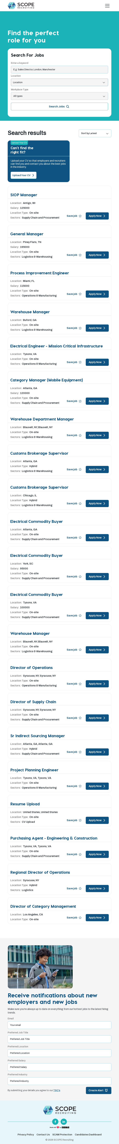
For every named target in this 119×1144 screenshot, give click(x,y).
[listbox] (59, 96)
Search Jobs (59, 106)
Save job (74, 216)
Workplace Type (19, 89)
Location (16, 76)
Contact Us (43, 1134)
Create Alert (98, 1090)
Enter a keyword (19, 63)
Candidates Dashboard (88, 1134)
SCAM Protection (62, 1134)
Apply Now (97, 215)
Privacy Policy (26, 1134)
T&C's (56, 1090)
